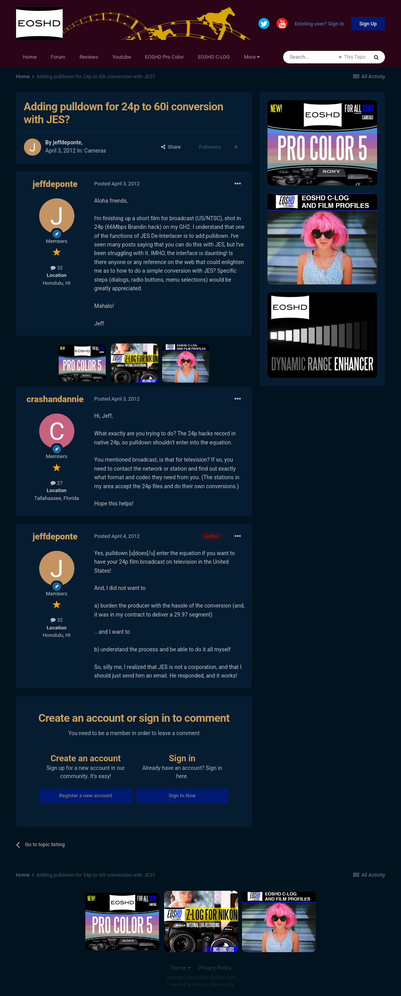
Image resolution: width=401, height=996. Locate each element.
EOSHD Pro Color (164, 57)
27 (57, 483)
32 (57, 268)
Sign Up (368, 24)
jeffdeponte (67, 142)
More (252, 57)
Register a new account (85, 795)
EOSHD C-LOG (214, 57)
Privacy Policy (214, 968)
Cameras (95, 150)
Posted (117, 184)
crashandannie (55, 399)
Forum (58, 57)
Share (171, 147)
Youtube (121, 57)
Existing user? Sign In (319, 24)
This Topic (355, 57)
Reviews (88, 57)
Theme (180, 968)
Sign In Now (182, 795)
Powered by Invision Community (200, 984)
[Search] (311, 57)
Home (30, 57)
